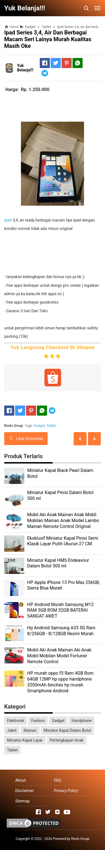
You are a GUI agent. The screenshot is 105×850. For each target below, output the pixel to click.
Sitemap (22, 801)
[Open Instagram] (57, 812)
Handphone (81, 720)
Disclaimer (24, 790)
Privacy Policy (66, 790)
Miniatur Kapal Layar (25, 740)
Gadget (39, 426)
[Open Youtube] (67, 812)
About (20, 780)
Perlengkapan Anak (66, 740)
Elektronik (15, 720)
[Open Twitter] (48, 812)
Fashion (38, 720)
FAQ (57, 780)
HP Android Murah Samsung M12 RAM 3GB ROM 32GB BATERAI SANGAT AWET (60, 610)
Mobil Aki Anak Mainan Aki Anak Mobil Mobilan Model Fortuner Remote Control (59, 655)
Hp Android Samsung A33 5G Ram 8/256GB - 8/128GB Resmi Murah (61, 630)
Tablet (51, 426)
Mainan (30, 730)
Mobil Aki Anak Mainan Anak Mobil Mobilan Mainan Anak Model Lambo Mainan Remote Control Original (63, 520)
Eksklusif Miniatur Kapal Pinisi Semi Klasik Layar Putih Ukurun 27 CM (62, 541)
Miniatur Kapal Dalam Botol (67, 730)
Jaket (12, 730)
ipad (8, 220)
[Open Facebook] (38, 812)
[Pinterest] (67, 63)
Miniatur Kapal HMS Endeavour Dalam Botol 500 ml (58, 563)
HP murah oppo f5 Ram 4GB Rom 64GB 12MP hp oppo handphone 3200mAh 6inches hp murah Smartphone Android (60, 681)
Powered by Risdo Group (71, 839)
